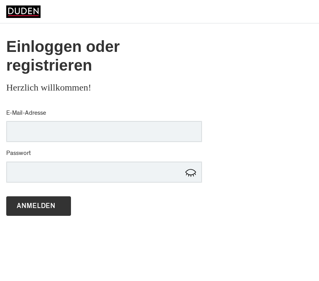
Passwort (18, 153)
